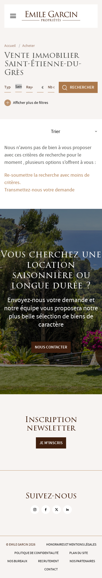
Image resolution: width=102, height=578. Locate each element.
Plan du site (78, 553)
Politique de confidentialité (36, 553)
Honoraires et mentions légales (71, 544)
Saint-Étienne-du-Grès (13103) (18, 86)
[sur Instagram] (34, 509)
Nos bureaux (17, 561)
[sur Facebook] (45, 509)
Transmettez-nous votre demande (39, 190)
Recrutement (48, 561)
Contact (51, 569)
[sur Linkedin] (67, 509)
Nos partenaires (82, 561)
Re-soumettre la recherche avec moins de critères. (46, 179)
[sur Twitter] (56, 509)
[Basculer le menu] (13, 16)
